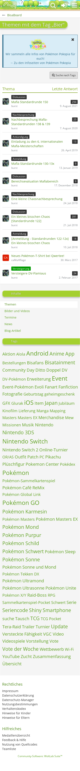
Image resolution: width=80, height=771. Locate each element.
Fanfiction (68, 387)
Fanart (51, 387)
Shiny (35, 610)
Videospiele (13, 641)
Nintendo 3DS (18, 432)
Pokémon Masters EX (57, 519)
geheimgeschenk (59, 394)
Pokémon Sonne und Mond (29, 567)
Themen (10, 304)
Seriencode (15, 610)
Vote (53, 641)
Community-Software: (40, 756)
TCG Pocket (51, 618)
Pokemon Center (42, 464)
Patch (32, 457)
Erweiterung (39, 379)
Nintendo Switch (25, 441)
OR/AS (8, 457)
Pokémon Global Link (21, 494)
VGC (47, 634)
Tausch (22, 618)
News (8, 324)
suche (8, 618)
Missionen (11, 424)
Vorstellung (37, 641)
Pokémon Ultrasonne (23, 588)
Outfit (20, 457)
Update (59, 626)
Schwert (58, 602)
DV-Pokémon (14, 379)
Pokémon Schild (20, 543)
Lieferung (27, 410)
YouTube (11, 656)
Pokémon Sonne (21, 559)
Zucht (26, 656)
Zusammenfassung (52, 656)
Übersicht (12, 664)
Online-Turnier (53, 450)
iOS (28, 402)
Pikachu (53, 457)
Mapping (57, 410)
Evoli (39, 387)
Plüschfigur (13, 464)
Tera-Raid (11, 627)
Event (59, 378)
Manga (42, 410)
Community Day (18, 370)
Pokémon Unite (60, 588)
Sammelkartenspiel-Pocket (26, 602)
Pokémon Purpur (21, 535)
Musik (28, 425)
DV (64, 370)
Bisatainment (60, 362)
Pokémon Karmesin (24, 511)
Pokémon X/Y (14, 595)
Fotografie (12, 394)
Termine (10, 317)
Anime (56, 353)
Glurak (17, 403)
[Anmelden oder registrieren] (64, 5)
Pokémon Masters (18, 519)
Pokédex (67, 464)
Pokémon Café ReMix (23, 488)
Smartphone (57, 610)
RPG (51, 595)
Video (58, 634)
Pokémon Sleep (60, 552)
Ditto (40, 370)
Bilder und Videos (17, 311)
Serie (71, 602)
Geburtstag (33, 394)
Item (39, 403)
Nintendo (44, 425)
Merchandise (51, 417)
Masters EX (27, 417)
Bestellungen (14, 362)
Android (37, 353)
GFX (6, 403)
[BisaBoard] (9, 5)
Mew (69, 417)
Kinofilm (9, 410)
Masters (9, 417)
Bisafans (35, 363)
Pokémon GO (20, 502)
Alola (20, 354)
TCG (35, 618)
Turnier (43, 627)
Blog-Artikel (12, 331)
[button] (74, 5)
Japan (51, 402)
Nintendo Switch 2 (20, 450)
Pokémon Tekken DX (20, 574)
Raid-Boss (37, 595)
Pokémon (15, 473)
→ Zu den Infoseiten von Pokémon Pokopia (40, 63)
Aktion (8, 354)
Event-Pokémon (17, 387)
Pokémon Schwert (23, 551)
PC (41, 457)
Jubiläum (67, 403)
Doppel (53, 370)
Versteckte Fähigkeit (22, 634)
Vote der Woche (20, 648)
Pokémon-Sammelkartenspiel (28, 480)
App (69, 353)
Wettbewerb (52, 649)
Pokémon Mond (20, 526)
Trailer (28, 627)
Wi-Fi (69, 649)
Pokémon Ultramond (23, 581)
